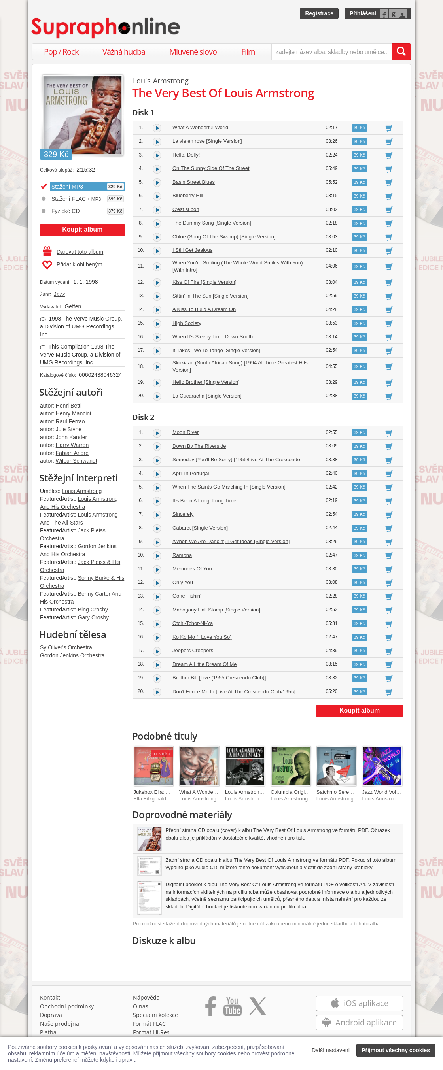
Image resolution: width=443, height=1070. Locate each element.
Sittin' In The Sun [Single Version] (210, 296)
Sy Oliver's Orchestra (66, 647)
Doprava (51, 1015)
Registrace (319, 13)
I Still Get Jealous (192, 250)
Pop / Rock (61, 51)
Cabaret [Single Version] (200, 528)
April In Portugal (190, 473)
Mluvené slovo (193, 51)
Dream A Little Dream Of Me (204, 664)
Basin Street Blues (193, 182)
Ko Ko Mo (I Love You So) (202, 637)
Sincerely (182, 514)
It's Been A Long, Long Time (204, 501)
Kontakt (50, 997)
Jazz (59, 294)
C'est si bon (185, 209)
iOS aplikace (359, 1003)
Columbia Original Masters (301, 792)
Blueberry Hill (187, 195)
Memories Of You (192, 569)
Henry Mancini (73, 413)
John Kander (71, 437)
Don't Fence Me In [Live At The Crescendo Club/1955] (233, 691)
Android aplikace (359, 1022)
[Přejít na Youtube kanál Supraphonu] (232, 1009)
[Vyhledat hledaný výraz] (401, 51)
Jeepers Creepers (192, 650)
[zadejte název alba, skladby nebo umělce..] (331, 51)
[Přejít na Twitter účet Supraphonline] (257, 1009)
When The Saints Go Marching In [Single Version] (229, 487)
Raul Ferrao (70, 421)
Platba (48, 1032)
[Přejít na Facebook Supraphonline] (210, 1009)
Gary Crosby (93, 617)
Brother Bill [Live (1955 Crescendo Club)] (219, 678)
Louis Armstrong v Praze (253, 792)
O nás (140, 1006)
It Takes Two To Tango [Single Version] (216, 350)
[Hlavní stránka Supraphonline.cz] (106, 28)
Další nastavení (331, 1050)
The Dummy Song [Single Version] (211, 223)
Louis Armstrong (82, 491)
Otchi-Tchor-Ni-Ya (192, 623)
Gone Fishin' (186, 596)
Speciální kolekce (155, 1015)
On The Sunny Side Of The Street (211, 168)
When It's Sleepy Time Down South (212, 337)
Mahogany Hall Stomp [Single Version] (216, 610)
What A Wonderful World (200, 127)
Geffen (72, 306)
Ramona (182, 555)
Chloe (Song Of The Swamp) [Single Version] (224, 237)
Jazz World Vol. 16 (383, 792)
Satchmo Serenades (339, 792)
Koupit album (82, 229)
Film (248, 51)
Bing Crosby (93, 609)
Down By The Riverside (199, 446)
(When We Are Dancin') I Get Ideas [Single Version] (231, 541)
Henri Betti (68, 405)
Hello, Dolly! (186, 155)
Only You (182, 582)
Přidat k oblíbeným (72, 265)
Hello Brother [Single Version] (206, 382)
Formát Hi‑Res (151, 1032)
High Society (186, 323)
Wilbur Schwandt (76, 461)
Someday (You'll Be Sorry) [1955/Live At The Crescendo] (236, 459)
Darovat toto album (73, 252)
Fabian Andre (72, 453)
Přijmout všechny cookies (396, 1050)
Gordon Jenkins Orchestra (72, 655)
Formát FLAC (149, 1023)
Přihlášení (363, 13)
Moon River (185, 432)
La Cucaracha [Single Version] (207, 396)
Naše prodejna (59, 1023)
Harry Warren (72, 445)
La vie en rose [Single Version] (207, 141)
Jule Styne (68, 429)
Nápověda (146, 997)
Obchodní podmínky (67, 1006)
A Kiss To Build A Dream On (204, 309)
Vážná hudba (123, 51)
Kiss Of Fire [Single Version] (204, 282)
